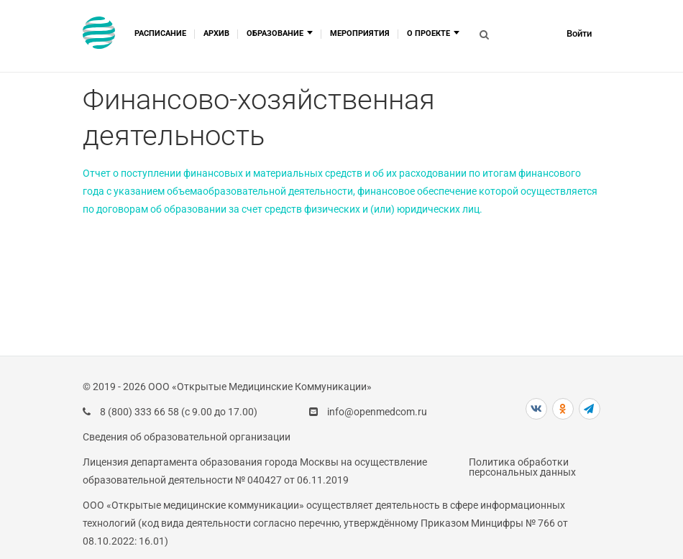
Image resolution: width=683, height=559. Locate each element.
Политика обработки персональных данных (522, 467)
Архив (216, 33)
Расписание (160, 33)
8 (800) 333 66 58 (139, 411)
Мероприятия (360, 33)
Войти (579, 33)
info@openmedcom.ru (377, 411)
